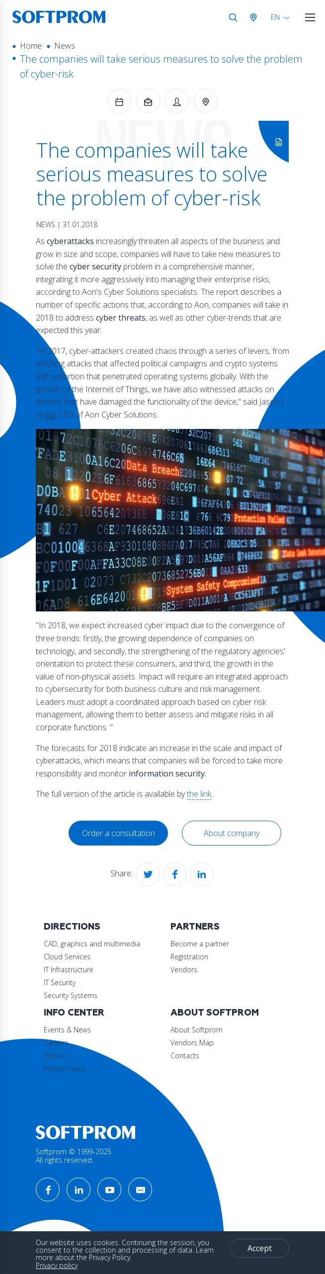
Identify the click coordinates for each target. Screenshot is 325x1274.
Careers (56, 1042)
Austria (255, 17)
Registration (189, 956)
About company (231, 833)
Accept (259, 1248)
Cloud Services (67, 956)
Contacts (184, 1055)
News (64, 45)
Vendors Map (192, 1042)
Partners (195, 927)
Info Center (74, 1013)
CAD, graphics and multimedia (92, 943)
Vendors (183, 969)
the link (199, 793)
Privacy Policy (64, 1068)
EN (275, 17)
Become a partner (199, 943)
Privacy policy (57, 1265)
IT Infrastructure (68, 969)
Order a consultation (118, 833)
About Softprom (214, 1013)
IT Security (60, 982)
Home (31, 45)
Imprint (55, 1055)
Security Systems (70, 995)
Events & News (67, 1029)
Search (233, 17)
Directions (72, 927)
